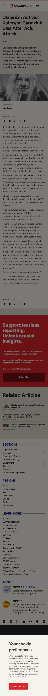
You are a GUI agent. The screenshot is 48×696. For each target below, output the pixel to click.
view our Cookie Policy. (18, 676)
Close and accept (19, 686)
